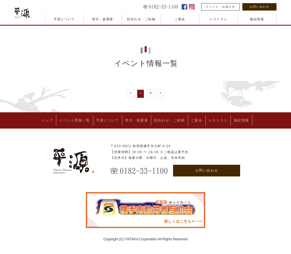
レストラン (218, 19)
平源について (64, 19)
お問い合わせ (259, 6)
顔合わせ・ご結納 (141, 19)
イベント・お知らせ (220, 6)
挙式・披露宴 (102, 19)
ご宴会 (179, 19)
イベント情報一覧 (60, 119)
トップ (28, 119)
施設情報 (257, 19)
